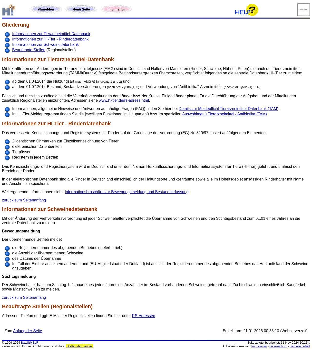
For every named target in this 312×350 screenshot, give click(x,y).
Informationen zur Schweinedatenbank (45, 44)
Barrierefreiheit (300, 346)
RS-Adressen (143, 316)
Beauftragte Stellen (28, 50)
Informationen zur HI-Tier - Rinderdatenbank (50, 39)
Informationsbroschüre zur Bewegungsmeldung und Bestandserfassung (127, 192)
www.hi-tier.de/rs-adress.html (124, 100)
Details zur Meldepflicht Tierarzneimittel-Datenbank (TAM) (228, 109)
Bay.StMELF (29, 342)
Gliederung (15, 25)
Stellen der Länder (79, 346)
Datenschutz (278, 346)
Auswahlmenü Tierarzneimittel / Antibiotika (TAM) (224, 114)
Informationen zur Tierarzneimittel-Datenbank (51, 34)
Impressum (259, 346)
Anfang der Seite (27, 331)
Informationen (19, 59)
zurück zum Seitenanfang (24, 200)
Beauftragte (16, 307)
